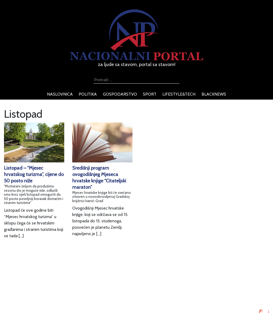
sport (149, 94)
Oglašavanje (47, 279)
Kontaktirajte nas (51, 298)
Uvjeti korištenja (50, 286)
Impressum (46, 273)
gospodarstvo (120, 94)
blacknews (214, 94)
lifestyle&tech (178, 94)
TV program (46, 305)
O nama (43, 292)
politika (88, 94)
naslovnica (60, 94)
